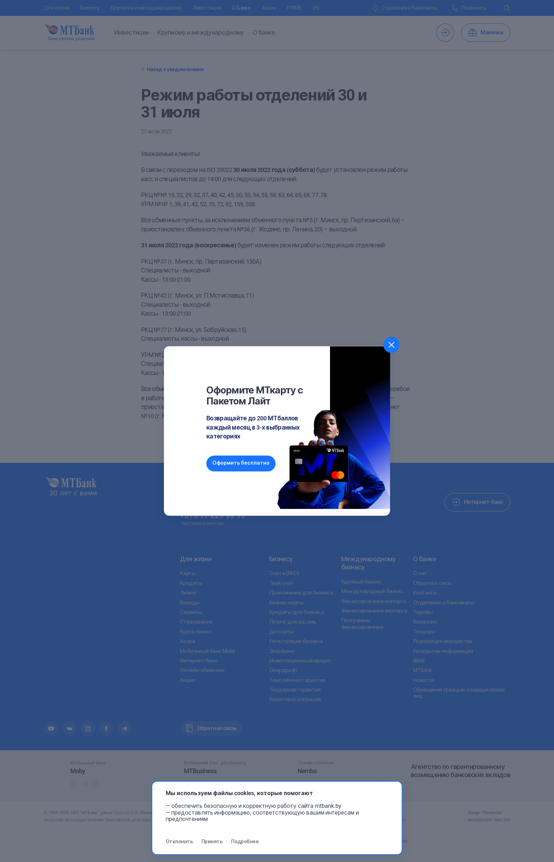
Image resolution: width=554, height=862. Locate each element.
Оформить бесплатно (242, 463)
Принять (211, 841)
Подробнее (245, 841)
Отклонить (179, 841)
